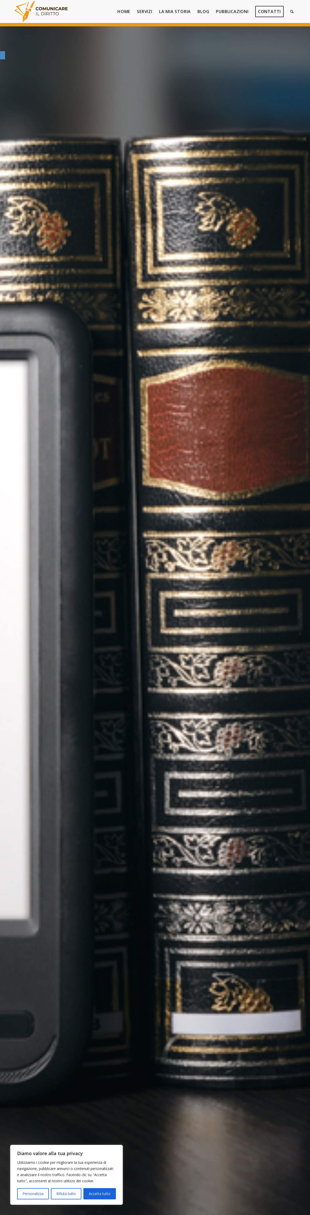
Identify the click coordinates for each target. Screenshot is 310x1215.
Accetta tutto (99, 1193)
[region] (66, 1175)
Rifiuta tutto (66, 1193)
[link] (2, 55)
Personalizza (33, 1193)
